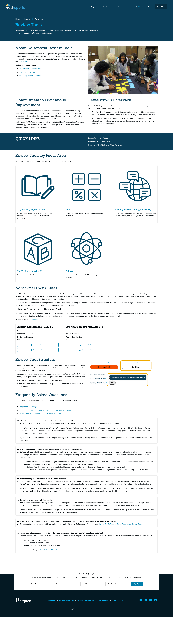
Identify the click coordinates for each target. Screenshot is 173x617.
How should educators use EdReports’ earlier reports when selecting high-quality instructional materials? (61, 533)
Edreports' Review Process (98, 138)
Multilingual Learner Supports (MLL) (132, 210)
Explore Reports (91, 7)
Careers (80, 600)
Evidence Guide (43, 350)
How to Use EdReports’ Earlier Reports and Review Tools (40, 413)
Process (27, 19)
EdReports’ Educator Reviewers (100, 141)
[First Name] (42, 584)
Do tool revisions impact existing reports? (36, 500)
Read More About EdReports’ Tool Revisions (105, 145)
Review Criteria (43, 344)
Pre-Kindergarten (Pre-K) (29, 271)
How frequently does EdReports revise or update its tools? (43, 478)
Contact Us (52, 600)
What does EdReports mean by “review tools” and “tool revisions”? (46, 421)
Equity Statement (102, 600)
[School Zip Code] (117, 584)
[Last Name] (67, 584)
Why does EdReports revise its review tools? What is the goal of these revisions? (51, 449)
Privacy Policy (117, 600)
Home (17, 19)
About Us (146, 7)
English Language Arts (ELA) (32, 210)
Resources (122, 7)
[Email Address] (92, 584)
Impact (134, 7)
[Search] (161, 6)
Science (70, 271)
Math (68, 210)
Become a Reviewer (66, 600)
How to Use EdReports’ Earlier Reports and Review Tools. (120, 524)
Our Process (108, 7)
